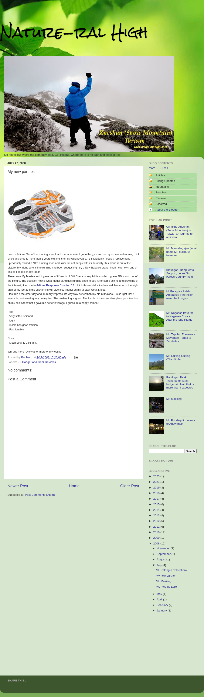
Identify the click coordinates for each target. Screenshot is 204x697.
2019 (156, 487)
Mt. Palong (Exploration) (171, 570)
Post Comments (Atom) (40, 494)
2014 (156, 509)
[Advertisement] (170, 642)
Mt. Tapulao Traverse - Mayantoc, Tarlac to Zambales (180, 338)
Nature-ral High (74, 32)
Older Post (129, 486)
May (160, 594)
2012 (156, 521)
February (163, 605)
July (160, 565)
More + (153, 168)
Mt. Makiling (173, 398)
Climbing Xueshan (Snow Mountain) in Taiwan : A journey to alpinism (179, 232)
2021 (156, 481)
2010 (156, 532)
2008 (156, 543)
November (164, 548)
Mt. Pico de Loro (166, 586)
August (161, 559)
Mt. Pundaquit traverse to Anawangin (180, 422)
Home (74, 486)
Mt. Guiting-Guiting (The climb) (178, 357)
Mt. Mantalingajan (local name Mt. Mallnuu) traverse (181, 252)
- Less (164, 168)
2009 (156, 537)
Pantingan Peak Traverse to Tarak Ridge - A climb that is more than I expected (180, 382)
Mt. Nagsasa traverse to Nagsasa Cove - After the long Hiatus (179, 316)
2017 (156, 498)
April (160, 599)
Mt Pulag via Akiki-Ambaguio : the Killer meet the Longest (179, 295)
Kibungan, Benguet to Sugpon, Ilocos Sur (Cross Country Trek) (180, 273)
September (164, 554)
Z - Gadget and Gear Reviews (37, 362)
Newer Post (17, 486)
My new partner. (166, 575)
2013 (156, 515)
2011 (156, 526)
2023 (156, 476)
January (162, 610)
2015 (156, 504)
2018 (156, 493)
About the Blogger (167, 209)
